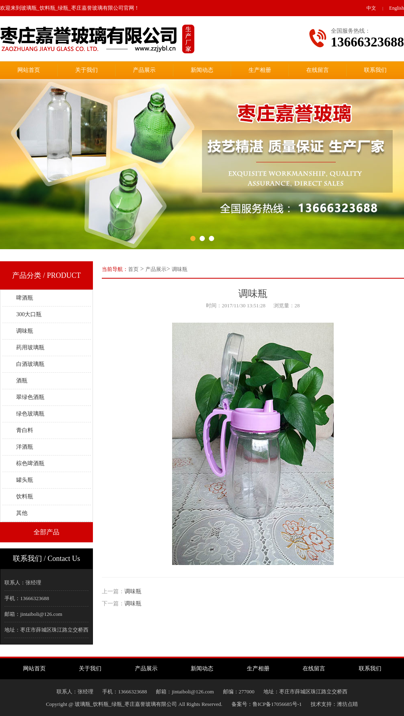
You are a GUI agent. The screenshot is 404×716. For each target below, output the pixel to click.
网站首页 (28, 70)
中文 (371, 8)
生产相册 (259, 70)
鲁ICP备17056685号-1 (277, 704)
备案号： (242, 704)
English (396, 8)
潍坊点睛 (347, 704)
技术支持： (319, 704)
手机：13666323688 (26, 598)
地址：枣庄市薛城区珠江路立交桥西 (46, 630)
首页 (133, 269)
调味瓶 (179, 269)
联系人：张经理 (22, 583)
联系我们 (375, 70)
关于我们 (86, 70)
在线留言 (317, 70)
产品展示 (144, 70)
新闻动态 (202, 70)
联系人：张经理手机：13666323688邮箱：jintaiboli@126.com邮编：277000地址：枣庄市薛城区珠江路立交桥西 (202, 692)
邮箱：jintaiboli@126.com (33, 614)
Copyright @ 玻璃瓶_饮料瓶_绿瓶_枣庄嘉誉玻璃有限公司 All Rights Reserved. (138, 704)
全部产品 (46, 532)
